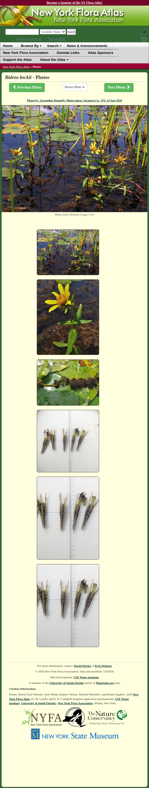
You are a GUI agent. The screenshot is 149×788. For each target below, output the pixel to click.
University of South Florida (66, 682)
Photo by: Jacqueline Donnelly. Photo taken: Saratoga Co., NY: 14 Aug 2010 (74, 100)
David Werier (82, 665)
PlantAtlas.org (105, 682)
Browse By (30, 46)
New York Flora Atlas (16, 66)
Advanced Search (29, 39)
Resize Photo (74, 87)
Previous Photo (27, 87)
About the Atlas (53, 60)
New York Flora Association (75, 703)
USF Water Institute (86, 677)
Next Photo (119, 87)
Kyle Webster (103, 665)
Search (52, 46)
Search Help (56, 39)
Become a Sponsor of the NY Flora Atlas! (75, 3)
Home (8, 46)
